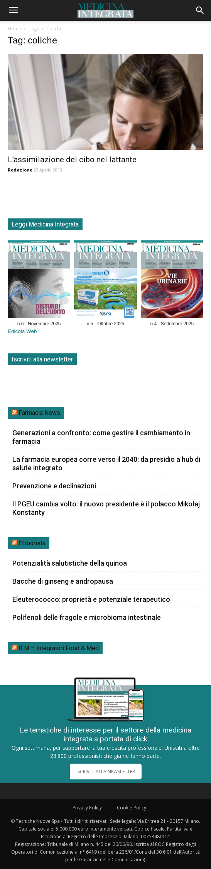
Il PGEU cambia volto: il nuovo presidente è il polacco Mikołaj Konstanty (106, 508)
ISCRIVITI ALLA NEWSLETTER (105, 771)
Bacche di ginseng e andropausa (62, 581)
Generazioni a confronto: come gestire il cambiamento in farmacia (101, 437)
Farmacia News (39, 412)
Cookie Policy (131, 807)
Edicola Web (22, 331)
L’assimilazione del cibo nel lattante (72, 159)
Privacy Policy (87, 807)
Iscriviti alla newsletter (42, 359)
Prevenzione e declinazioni (54, 486)
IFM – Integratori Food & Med (59, 648)
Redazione (20, 170)
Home (14, 28)
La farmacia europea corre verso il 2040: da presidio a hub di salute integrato (106, 463)
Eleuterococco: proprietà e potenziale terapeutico (91, 599)
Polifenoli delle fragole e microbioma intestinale (86, 617)
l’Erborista (32, 543)
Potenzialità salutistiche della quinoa (69, 563)
